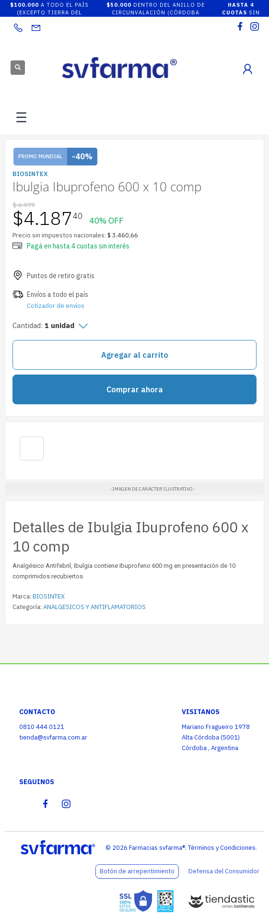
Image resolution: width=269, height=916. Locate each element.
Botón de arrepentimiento (137, 871)
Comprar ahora (134, 389)
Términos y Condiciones (222, 848)
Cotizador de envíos (55, 306)
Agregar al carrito (134, 355)
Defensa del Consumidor (223, 871)
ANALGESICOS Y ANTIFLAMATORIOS (94, 607)
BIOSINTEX (49, 596)
